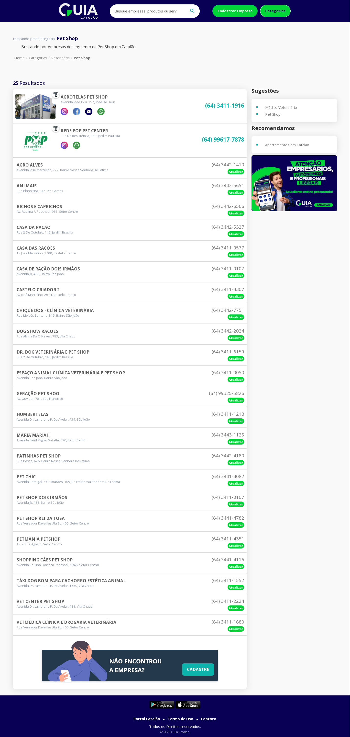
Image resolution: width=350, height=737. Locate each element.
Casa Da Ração (34, 227)
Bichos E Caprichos (39, 206)
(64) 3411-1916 (224, 105)
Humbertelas (32, 414)
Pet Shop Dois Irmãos (42, 497)
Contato (208, 718)
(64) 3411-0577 (228, 247)
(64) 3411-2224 (228, 601)
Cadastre (197, 669)
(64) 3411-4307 (228, 289)
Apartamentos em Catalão (287, 144)
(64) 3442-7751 (228, 310)
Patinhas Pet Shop (39, 456)
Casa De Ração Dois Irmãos (48, 269)
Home (19, 57)
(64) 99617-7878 (223, 139)
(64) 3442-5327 (228, 227)
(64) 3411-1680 (228, 622)
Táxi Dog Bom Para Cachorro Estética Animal (71, 580)
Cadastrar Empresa (235, 10)
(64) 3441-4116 (228, 559)
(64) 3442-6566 (228, 206)
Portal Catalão (146, 718)
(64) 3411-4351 (228, 538)
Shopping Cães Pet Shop (45, 560)
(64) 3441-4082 (228, 476)
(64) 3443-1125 (228, 434)
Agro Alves (30, 165)
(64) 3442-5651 (228, 185)
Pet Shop (82, 57)
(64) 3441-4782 (228, 518)
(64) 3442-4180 (228, 455)
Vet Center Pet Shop (40, 601)
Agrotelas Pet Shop (84, 97)
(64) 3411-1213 (228, 414)
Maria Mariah (33, 435)
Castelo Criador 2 (38, 289)
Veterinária (60, 57)
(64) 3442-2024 (228, 331)
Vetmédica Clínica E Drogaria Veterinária (66, 622)
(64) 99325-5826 (226, 393)
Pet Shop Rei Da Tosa (41, 518)
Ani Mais (27, 186)
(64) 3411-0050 (228, 372)
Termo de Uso (180, 718)
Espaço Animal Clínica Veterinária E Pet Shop (71, 373)
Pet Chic (26, 477)
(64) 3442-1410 (228, 164)
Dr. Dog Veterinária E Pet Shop (53, 352)
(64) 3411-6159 (228, 351)
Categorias (275, 10)
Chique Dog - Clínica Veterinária (55, 310)
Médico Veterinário (281, 107)
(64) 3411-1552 (228, 580)
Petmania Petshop (38, 539)
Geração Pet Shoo (38, 393)
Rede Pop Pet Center (84, 131)
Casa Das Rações (36, 248)
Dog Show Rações (37, 331)
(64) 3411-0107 (228, 268)
